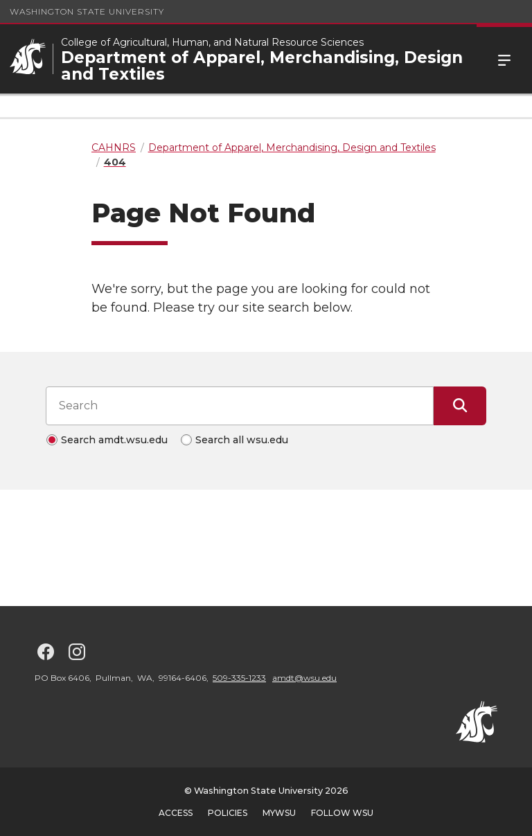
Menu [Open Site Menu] (504, 59)
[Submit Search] (460, 405)
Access (176, 813)
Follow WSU (342, 813)
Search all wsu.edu (241, 440)
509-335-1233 (239, 678)
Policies (227, 813)
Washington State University (87, 11)
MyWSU (279, 813)
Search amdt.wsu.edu (114, 440)
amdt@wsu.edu (304, 678)
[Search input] (240, 405)
